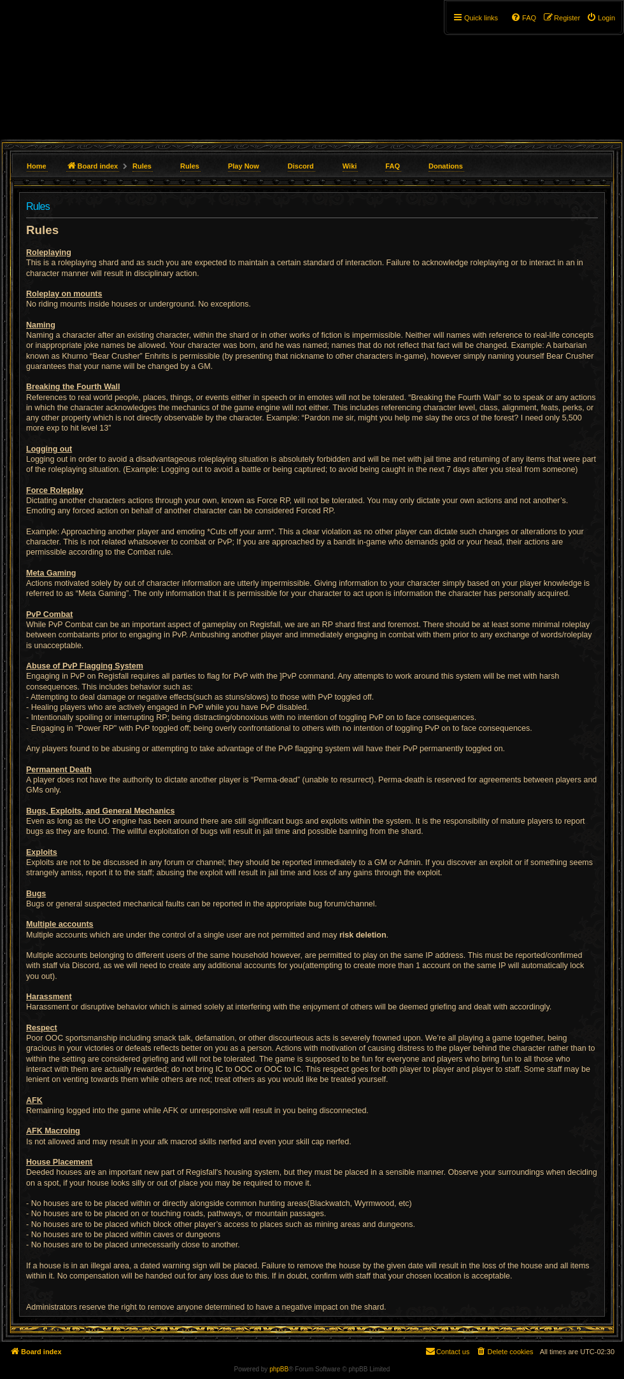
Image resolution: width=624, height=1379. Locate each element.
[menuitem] (600, 17)
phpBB (278, 1369)
